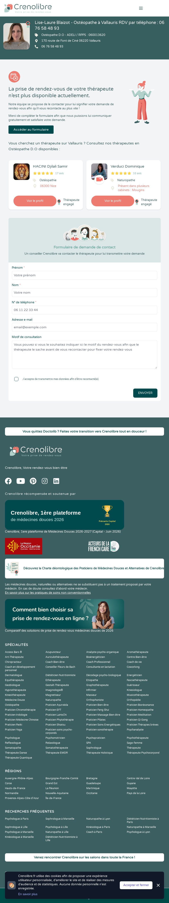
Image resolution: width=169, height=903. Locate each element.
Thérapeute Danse (16, 752)
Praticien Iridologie (16, 714)
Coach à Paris (94, 832)
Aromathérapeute (137, 652)
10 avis (137, 173)
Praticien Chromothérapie (20, 709)
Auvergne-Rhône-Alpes (19, 778)
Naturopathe (53, 700)
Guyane (131, 783)
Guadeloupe (93, 783)
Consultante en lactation (100, 666)
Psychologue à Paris (17, 818)
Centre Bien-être (137, 657)
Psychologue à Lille (57, 827)
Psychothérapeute (138, 737)
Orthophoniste (95, 700)
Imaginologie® (54, 690)
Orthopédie (134, 700)
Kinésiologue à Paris (98, 827)
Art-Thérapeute (14, 657)
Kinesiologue (134, 690)
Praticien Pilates (95, 719)
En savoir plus (27, 894)
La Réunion (52, 788)
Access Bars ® (13, 652)
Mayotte (132, 788)
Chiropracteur (13, 662)
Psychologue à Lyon (138, 832)
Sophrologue (93, 747)
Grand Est (52, 783)
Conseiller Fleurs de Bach (60, 666)
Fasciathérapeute (137, 680)
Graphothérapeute (97, 685)
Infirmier (91, 690)
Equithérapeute (14, 680)
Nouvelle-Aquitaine (57, 793)
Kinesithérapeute (15, 695)
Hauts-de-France (15, 788)
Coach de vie (134, 662)
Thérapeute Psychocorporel (143, 752)
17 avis (59, 173)
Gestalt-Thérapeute (57, 685)
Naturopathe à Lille (57, 832)
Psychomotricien (55, 737)
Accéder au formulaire (31, 130)
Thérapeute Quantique (18, 757)
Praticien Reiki (13, 724)
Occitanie (91, 793)
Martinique (92, 788)
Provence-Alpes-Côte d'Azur (22, 798)
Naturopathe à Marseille (141, 827)
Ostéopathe (12, 704)
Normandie (11, 793)
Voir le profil (35, 201)
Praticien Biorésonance (140, 704)
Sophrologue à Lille (16, 827)
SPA (88, 742)
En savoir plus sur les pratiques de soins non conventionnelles (48, 593)
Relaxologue (53, 742)
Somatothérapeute (57, 747)
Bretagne (91, 778)
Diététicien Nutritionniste (61, 675)
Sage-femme (134, 742)
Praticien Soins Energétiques (103, 724)
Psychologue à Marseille (19, 832)
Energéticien (134, 675)
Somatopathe (13, 747)
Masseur (91, 695)
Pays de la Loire (136, 793)
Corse (8, 783)
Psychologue (12, 737)
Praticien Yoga (13, 729)
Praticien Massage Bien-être (103, 714)
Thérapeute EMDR (57, 752)
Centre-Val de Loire (138, 778)
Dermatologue (13, 675)
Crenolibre (13, 468)
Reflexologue (13, 742)
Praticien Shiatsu (55, 724)
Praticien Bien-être (97, 704)
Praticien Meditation (139, 714)
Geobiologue (12, 685)
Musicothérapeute (138, 695)
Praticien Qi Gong (137, 719)
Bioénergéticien (95, 657)
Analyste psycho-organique (102, 652)
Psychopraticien (95, 737)
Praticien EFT (53, 709)
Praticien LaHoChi (56, 714)
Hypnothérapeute (15, 690)
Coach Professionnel (98, 662)
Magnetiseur (53, 695)
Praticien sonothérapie (99, 729)
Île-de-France (53, 798)
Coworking (133, 666)
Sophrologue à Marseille (60, 818)
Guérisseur (133, 685)
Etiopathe (92, 680)
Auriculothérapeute (57, 657)
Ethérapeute (53, 680)
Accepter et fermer (136, 885)
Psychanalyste (135, 729)
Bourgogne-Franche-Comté (62, 778)
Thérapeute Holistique (99, 752)
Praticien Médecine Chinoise (21, 719)
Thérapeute (134, 747)
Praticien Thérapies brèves (142, 724)
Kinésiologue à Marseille (19, 837)
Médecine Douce (15, 700)
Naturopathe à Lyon (98, 818)
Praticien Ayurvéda (57, 704)
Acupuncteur (53, 652)
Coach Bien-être (55, 662)
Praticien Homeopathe (140, 709)
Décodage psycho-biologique (103, 675)
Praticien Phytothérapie (60, 719)
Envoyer (145, 393)
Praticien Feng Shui (97, 709)
